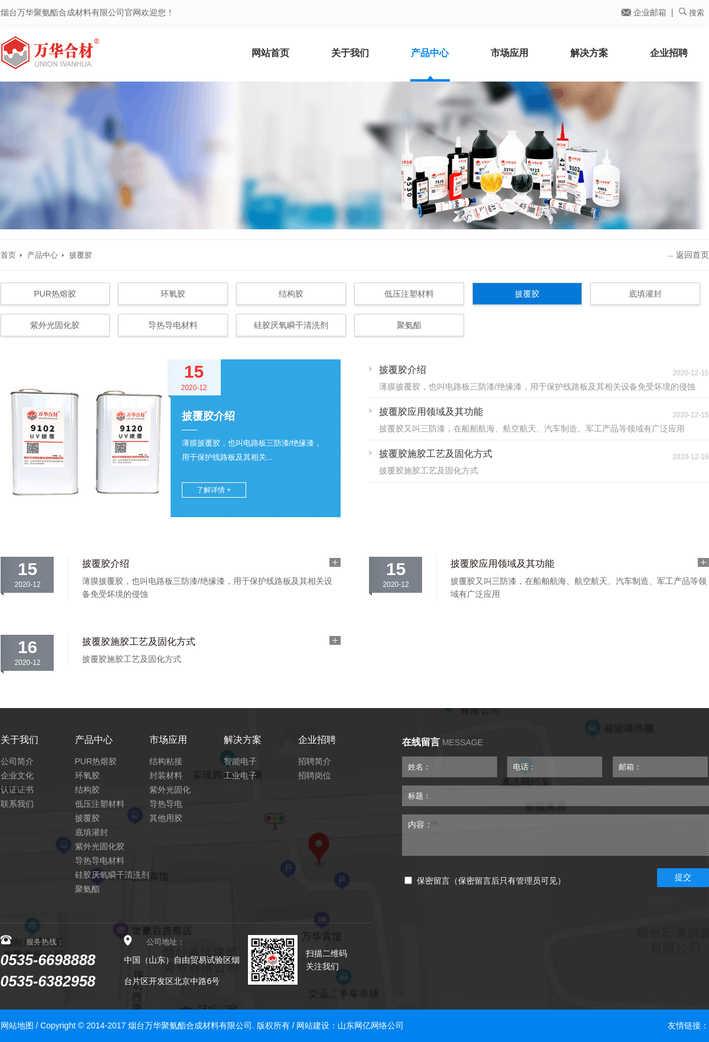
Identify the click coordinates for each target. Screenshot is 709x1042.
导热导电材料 (173, 325)
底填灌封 (645, 293)
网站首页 (270, 53)
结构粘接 (165, 761)
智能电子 (240, 761)
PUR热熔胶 (55, 293)
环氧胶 (173, 293)
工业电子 (240, 775)
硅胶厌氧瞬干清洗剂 (291, 325)
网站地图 (17, 1025)
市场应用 (509, 53)
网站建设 (312, 1025)
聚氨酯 (409, 325)
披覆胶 (80, 255)
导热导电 (165, 804)
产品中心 (430, 53)
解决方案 (589, 53)
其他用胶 (165, 818)
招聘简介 (314, 761)
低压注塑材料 (409, 293)
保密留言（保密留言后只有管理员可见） (485, 881)
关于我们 (350, 53)
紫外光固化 (170, 789)
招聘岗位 (314, 775)
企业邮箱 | (647, 12)
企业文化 (17, 775)
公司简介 (17, 761)
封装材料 (165, 775)
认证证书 (17, 789)
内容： (555, 835)
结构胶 (291, 293)
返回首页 (688, 254)
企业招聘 (669, 53)
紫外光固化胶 (55, 325)
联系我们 (17, 804)
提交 (683, 877)
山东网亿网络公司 (371, 1025)
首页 (8, 255)
